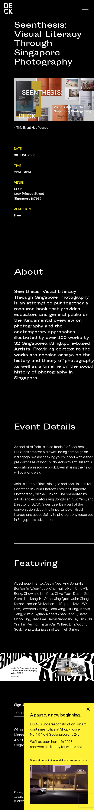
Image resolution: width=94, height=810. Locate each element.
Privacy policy (22, 792)
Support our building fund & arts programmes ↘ (58, 760)
